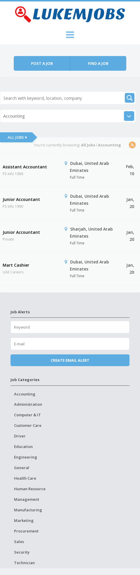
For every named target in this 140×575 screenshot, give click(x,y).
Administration (28, 404)
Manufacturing (28, 510)
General (21, 467)
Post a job (42, 63)
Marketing (24, 520)
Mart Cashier (16, 265)
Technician (24, 562)
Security (22, 552)
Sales (19, 541)
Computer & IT (27, 414)
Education (23, 446)
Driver (20, 436)
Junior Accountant (21, 199)
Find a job (98, 63)
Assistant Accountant (25, 167)
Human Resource (30, 488)
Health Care (25, 478)
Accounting (24, 394)
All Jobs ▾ (17, 137)
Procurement (26, 531)
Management (26, 499)
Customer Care (28, 425)
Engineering (25, 457)
